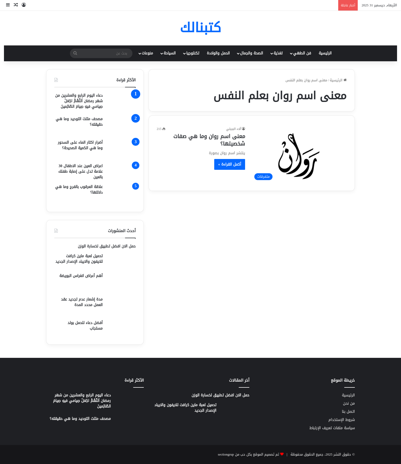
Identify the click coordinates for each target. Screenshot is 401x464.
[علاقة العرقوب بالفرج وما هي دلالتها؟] (121, 194)
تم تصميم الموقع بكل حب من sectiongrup (248, 454)
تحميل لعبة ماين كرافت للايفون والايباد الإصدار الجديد (79, 258)
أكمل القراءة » (229, 164)
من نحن (349, 403)
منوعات (147, 53)
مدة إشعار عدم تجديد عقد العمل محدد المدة (82, 302)
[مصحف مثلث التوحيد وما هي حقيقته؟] (121, 126)
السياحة (170, 53)
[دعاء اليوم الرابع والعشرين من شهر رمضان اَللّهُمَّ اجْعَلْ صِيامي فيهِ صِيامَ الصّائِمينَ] (121, 103)
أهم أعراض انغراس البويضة (81, 275)
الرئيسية (325, 53)
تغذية (278, 53)
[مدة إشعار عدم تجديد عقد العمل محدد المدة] (121, 306)
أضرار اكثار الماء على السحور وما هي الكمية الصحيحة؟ (80, 145)
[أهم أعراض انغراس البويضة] (121, 283)
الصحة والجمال (251, 53)
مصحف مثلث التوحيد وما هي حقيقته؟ (79, 121)
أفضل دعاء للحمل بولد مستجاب (85, 325)
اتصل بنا (348, 411)
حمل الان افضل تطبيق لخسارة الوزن (107, 246)
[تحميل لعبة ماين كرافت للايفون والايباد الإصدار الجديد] (121, 261)
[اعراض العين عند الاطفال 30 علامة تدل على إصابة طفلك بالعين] (121, 171)
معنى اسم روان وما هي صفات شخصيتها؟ (209, 140)
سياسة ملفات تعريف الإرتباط (332, 428)
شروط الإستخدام (341, 419)
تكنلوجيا (192, 53)
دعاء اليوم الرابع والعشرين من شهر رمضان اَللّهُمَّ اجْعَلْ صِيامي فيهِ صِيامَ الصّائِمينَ (79, 101)
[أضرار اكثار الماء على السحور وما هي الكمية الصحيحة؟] (121, 150)
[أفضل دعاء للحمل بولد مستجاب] (121, 328)
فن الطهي (302, 53)
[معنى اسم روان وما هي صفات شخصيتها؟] (299, 154)
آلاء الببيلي (233, 129)
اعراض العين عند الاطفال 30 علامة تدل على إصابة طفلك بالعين (80, 171)
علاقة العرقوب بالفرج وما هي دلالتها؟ (79, 189)
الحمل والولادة (218, 53)
